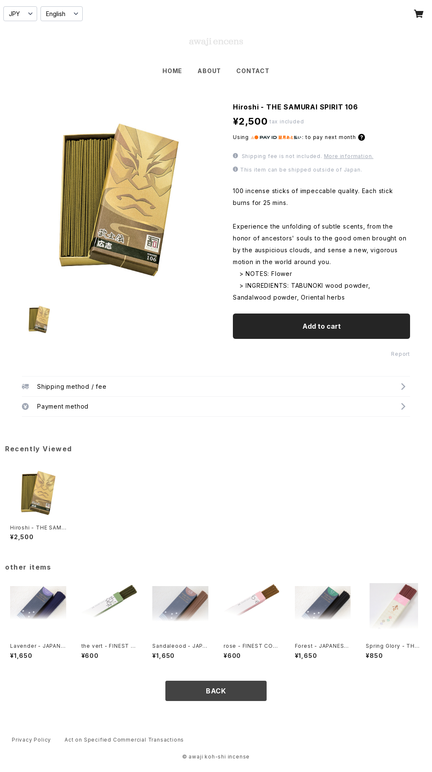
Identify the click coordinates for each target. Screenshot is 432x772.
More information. (349, 156)
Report (400, 354)
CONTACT (253, 70)
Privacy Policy (31, 740)
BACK (216, 691)
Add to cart (321, 326)
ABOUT (209, 70)
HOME (172, 70)
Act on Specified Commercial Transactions (124, 740)
